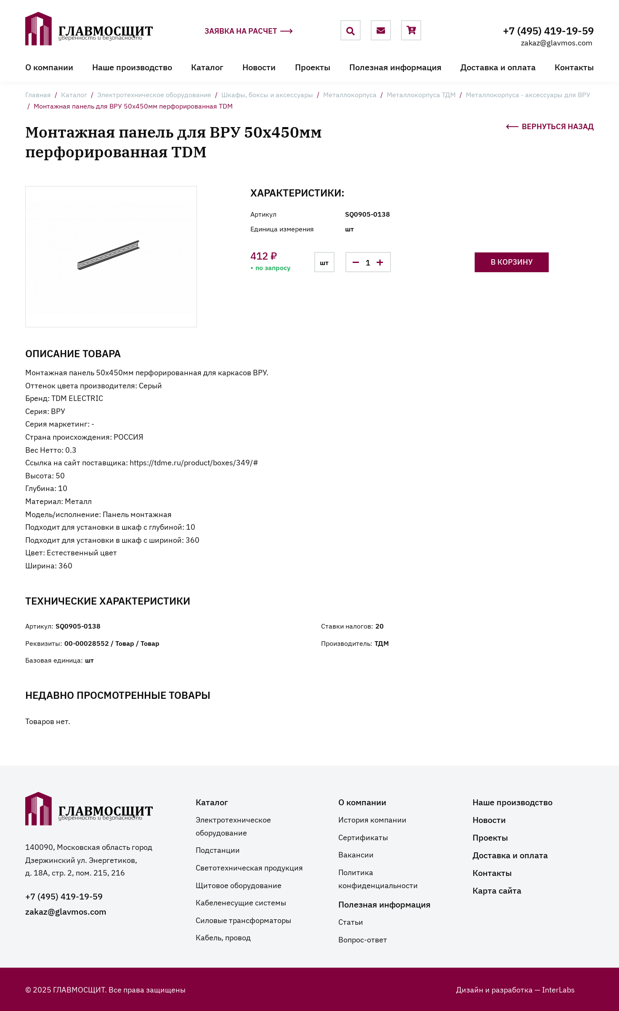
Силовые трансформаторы (243, 920)
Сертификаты (363, 837)
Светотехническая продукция (249, 867)
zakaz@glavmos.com (556, 42)
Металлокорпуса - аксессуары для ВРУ (528, 94)
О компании (49, 66)
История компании (372, 819)
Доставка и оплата (498, 66)
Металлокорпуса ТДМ (421, 94)
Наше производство (132, 66)
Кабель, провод (223, 937)
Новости (259, 66)
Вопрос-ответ (362, 939)
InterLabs (558, 989)
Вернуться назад (550, 125)
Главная (38, 94)
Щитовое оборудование (239, 885)
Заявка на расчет (249, 31)
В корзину (512, 261)
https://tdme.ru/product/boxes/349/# (194, 462)
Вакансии (356, 854)
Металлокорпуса (350, 94)
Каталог (207, 66)
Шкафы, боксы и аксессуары (267, 94)
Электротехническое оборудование (154, 94)
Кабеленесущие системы (241, 902)
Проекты (312, 66)
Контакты (574, 66)
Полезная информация (395, 66)
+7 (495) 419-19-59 (548, 30)
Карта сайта (497, 890)
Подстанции (218, 849)
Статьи (350, 921)
